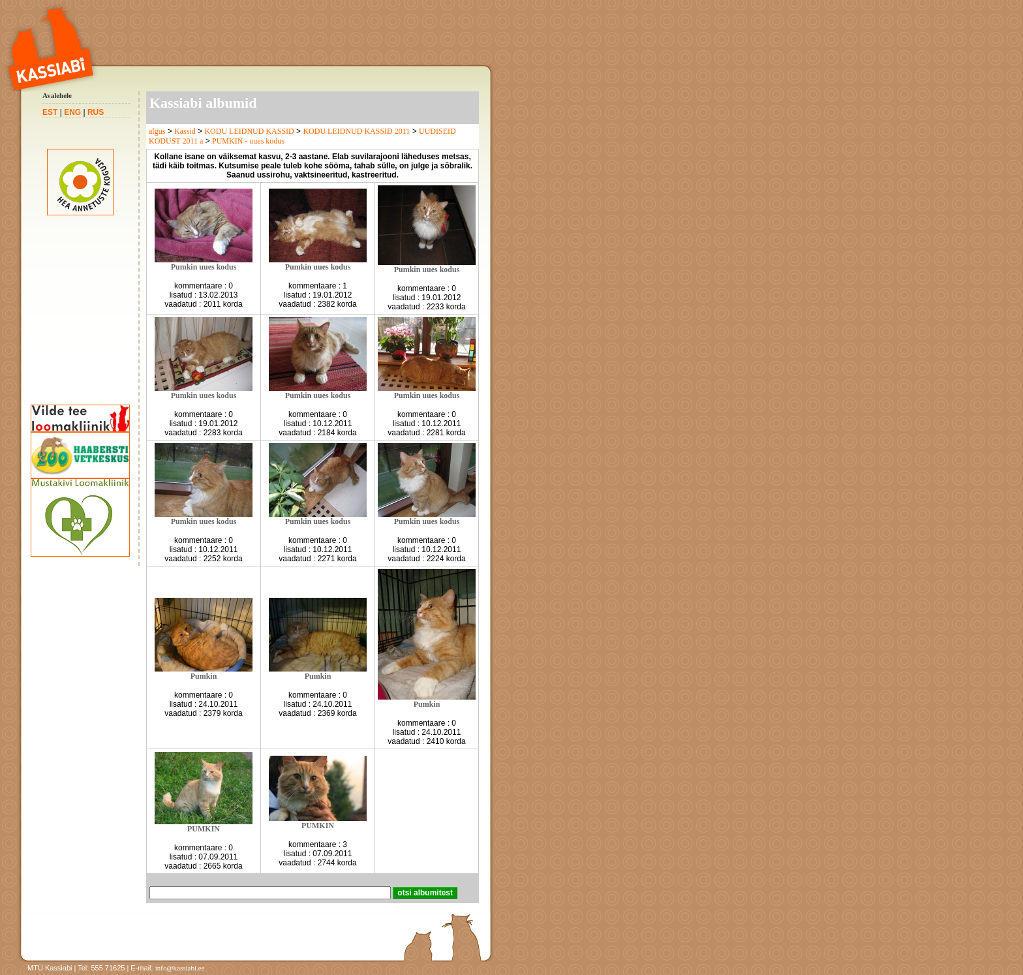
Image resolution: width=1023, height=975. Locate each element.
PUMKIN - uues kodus (248, 141)
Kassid (185, 131)
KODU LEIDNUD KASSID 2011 (356, 131)
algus (157, 131)
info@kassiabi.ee (180, 968)
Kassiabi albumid (202, 103)
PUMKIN (203, 828)
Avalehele (57, 95)
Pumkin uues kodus (204, 266)
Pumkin (204, 676)
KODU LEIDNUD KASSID (249, 131)
